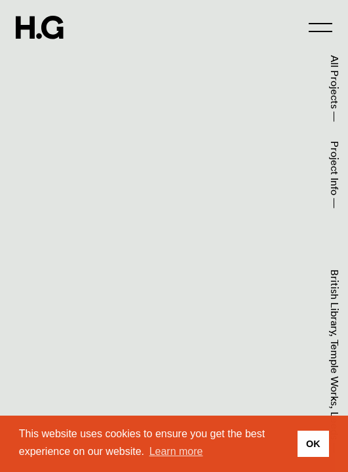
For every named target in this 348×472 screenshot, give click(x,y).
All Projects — (335, 89)
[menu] (320, 27)
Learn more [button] (176, 451)
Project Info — (335, 175)
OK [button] (313, 444)
